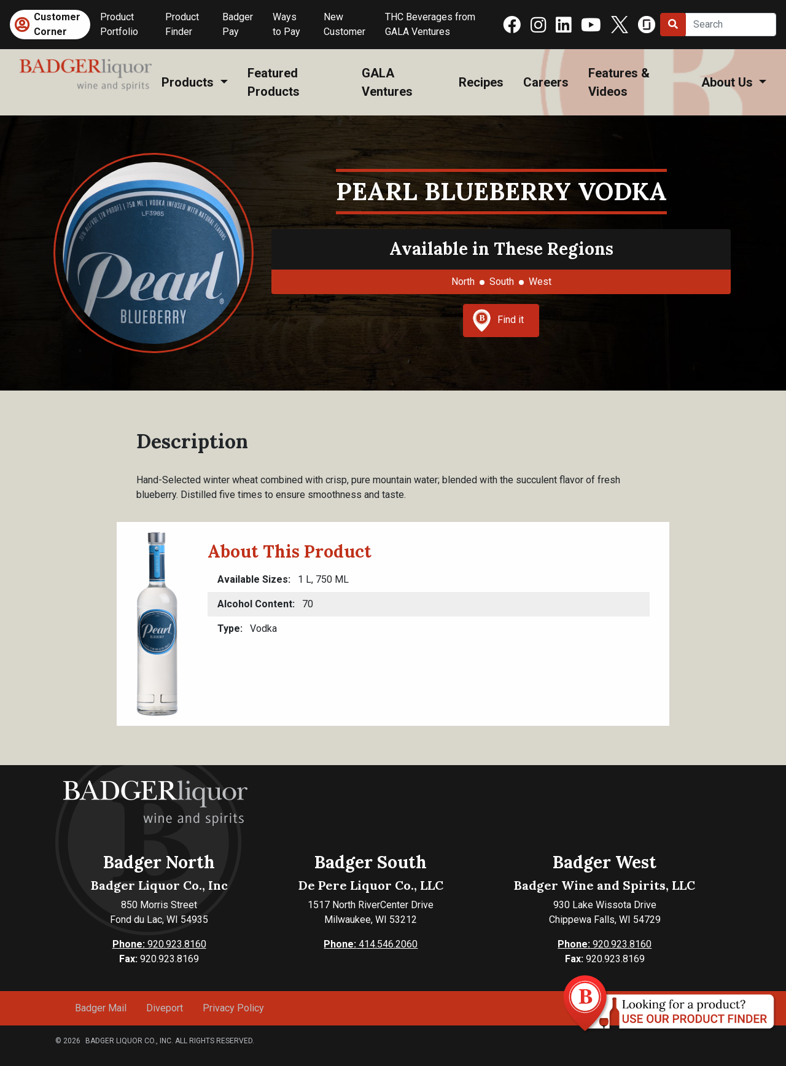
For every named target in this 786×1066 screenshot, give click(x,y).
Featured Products (273, 82)
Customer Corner (57, 24)
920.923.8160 (159, 944)
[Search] (730, 24)
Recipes (481, 82)
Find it (498, 320)
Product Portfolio (119, 24)
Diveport (164, 1008)
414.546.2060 (371, 944)
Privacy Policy (233, 1008)
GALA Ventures (387, 82)
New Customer (344, 24)
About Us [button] (728, 82)
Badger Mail (100, 1008)
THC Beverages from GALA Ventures (430, 24)
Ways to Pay (286, 24)
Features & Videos (619, 82)
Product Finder (182, 24)
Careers (546, 82)
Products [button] (189, 82)
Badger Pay (237, 24)
